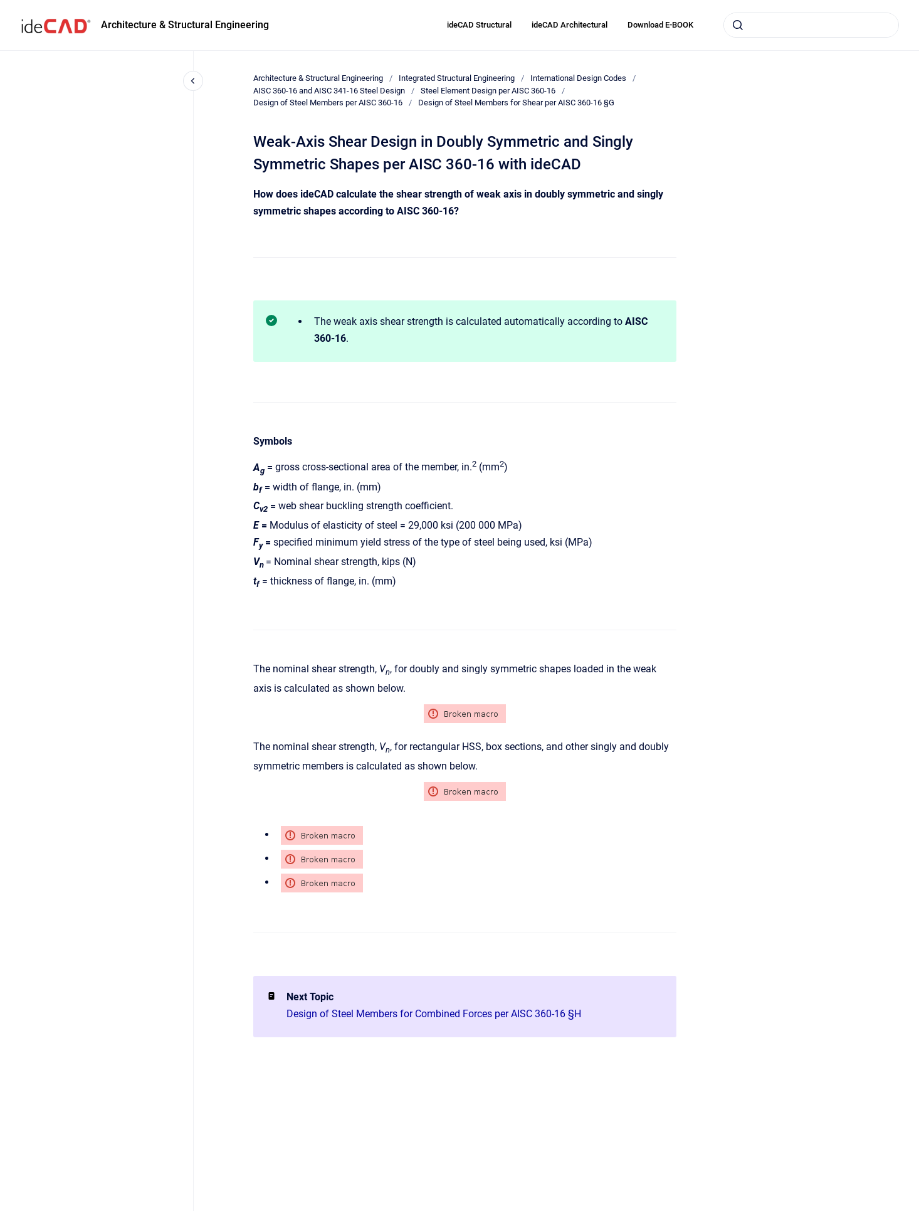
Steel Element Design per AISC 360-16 (488, 90)
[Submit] (738, 25)
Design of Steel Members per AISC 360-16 (327, 102)
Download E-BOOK (660, 24)
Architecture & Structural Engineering (185, 25)
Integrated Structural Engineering (457, 78)
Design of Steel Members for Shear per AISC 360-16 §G (516, 102)
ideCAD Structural (479, 24)
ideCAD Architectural (569, 24)
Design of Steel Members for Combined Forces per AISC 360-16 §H (433, 1014)
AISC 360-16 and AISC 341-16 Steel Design (329, 90)
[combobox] (811, 25)
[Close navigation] (193, 81)
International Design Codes (578, 78)
